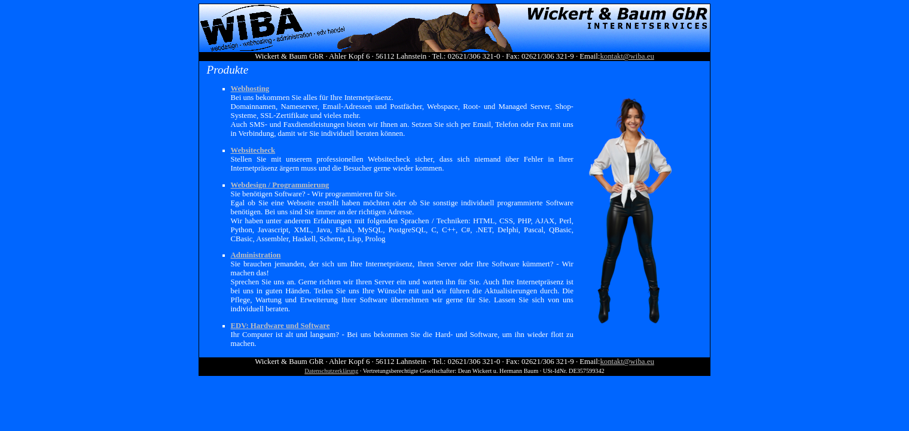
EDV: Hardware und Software (280, 325)
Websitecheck (253, 150)
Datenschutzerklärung (331, 371)
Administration (256, 255)
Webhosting (250, 88)
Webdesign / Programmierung (280, 185)
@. (627, 56)
